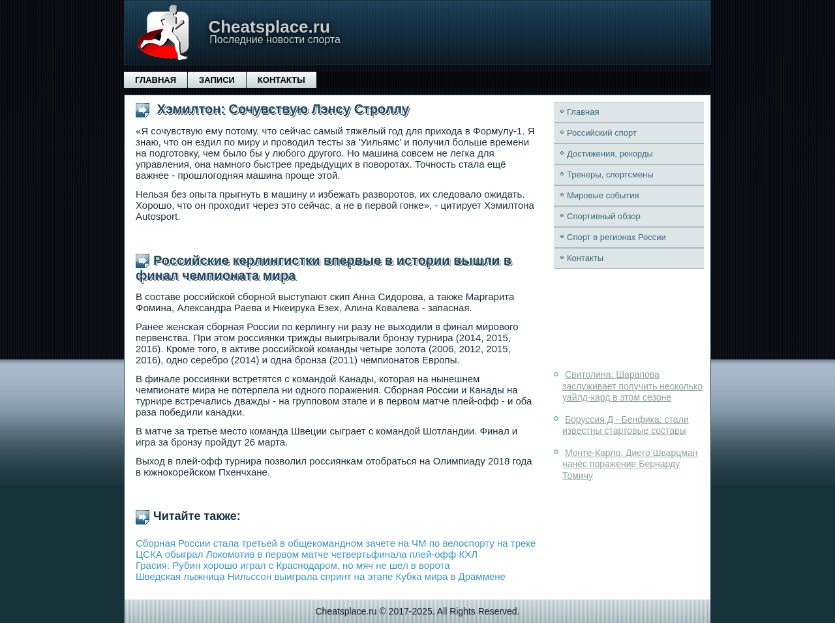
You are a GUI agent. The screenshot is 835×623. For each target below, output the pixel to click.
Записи (217, 80)
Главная (155, 80)
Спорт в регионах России (616, 237)
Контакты (281, 80)
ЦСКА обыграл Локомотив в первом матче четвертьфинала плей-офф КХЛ (307, 554)
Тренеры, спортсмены (610, 174)
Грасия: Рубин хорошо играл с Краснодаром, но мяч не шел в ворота (293, 565)
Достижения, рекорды (610, 154)
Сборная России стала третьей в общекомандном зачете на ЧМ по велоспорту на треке (336, 543)
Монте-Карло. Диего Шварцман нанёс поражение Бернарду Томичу (629, 464)
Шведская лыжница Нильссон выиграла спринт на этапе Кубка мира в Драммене (321, 576)
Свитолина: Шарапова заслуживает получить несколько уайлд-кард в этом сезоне (632, 386)
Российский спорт (602, 133)
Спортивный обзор (604, 216)
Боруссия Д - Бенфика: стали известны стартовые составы (625, 425)
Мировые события (603, 195)
